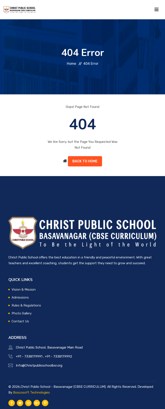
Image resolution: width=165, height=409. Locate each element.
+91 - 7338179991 (29, 356)
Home (71, 64)
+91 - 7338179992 (58, 356)
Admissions (20, 297)
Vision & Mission (24, 289)
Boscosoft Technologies (31, 392)
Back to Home (85, 161)
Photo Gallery (22, 313)
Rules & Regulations (26, 305)
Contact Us (20, 321)
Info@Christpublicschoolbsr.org (39, 365)
